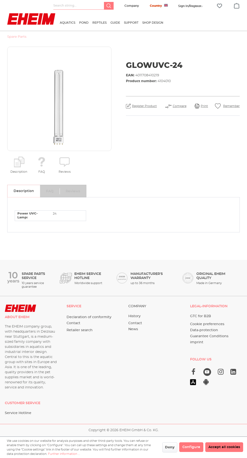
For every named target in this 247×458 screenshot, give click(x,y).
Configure (191, 447)
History (134, 316)
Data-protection (204, 330)
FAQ (41, 171)
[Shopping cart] (236, 5)
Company (131, 5)
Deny (170, 447)
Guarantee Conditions (209, 336)
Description (18, 171)
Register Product (144, 106)
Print (204, 106)
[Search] (109, 6)
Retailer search (80, 330)
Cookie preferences (207, 324)
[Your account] (189, 6)
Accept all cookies (224, 447)
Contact (73, 323)
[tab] (23, 191)
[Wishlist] (219, 6)
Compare (179, 106)
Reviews (65, 171)
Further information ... (64, 453)
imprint (196, 342)
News (133, 329)
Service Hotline (18, 413)
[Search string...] (78, 6)
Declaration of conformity (89, 317)
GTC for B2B (200, 316)
